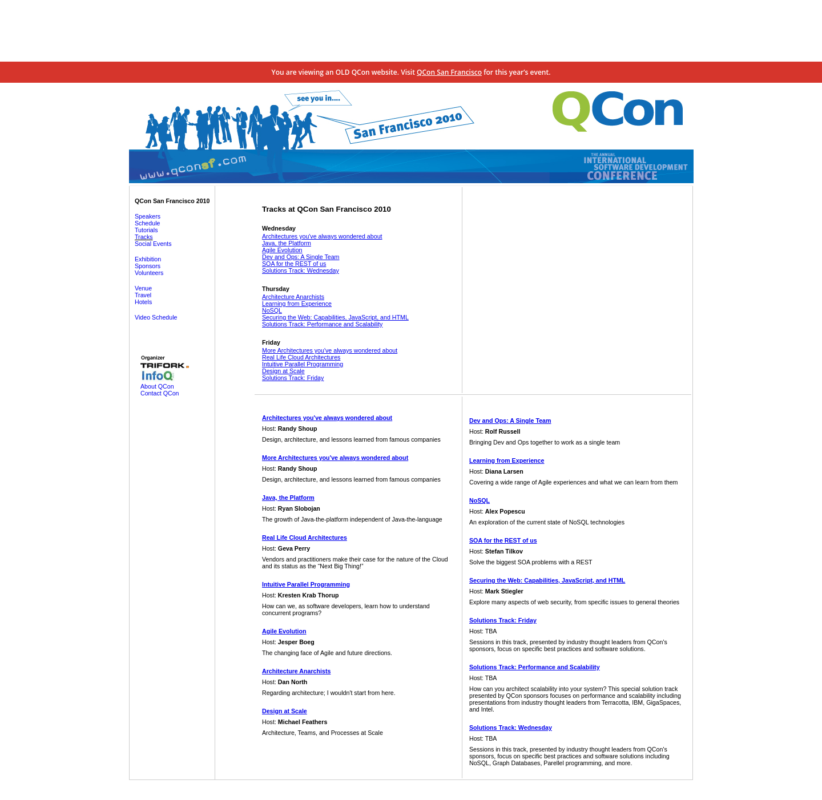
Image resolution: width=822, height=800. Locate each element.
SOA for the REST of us (294, 263)
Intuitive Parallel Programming (302, 364)
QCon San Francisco (449, 72)
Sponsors (147, 265)
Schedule (147, 223)
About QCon (157, 386)
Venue (143, 288)
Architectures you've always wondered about (322, 236)
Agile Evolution (282, 250)
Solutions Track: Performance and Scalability (322, 324)
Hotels (143, 301)
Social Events (153, 243)
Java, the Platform (286, 243)
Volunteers (149, 272)
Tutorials (146, 230)
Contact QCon (159, 393)
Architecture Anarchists (293, 296)
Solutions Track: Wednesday (300, 270)
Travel (143, 295)
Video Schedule (156, 317)
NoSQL (272, 310)
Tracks (144, 236)
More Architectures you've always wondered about (329, 350)
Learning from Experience (297, 303)
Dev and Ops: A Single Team (300, 256)
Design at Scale (283, 370)
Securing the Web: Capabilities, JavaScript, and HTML (335, 317)
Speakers (147, 216)
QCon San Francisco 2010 (172, 200)
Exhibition (148, 259)
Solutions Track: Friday (293, 377)
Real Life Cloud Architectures (301, 357)
